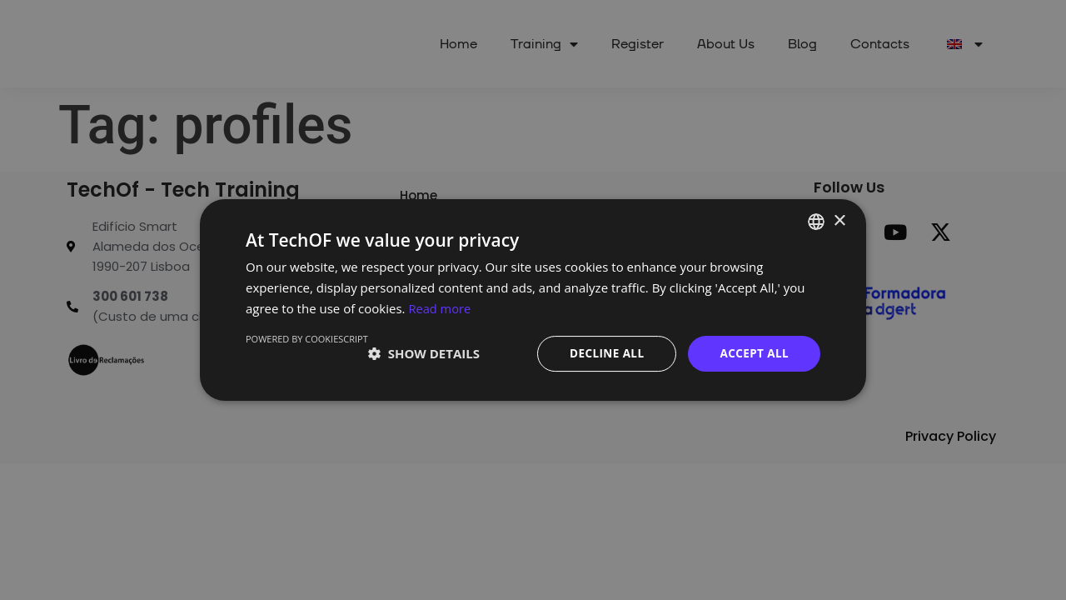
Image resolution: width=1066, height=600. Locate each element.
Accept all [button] (753, 353)
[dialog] (533, 300)
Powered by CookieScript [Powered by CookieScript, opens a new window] (307, 338)
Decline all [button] (603, 353)
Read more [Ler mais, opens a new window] (440, 307)
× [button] (839, 220)
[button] (424, 353)
